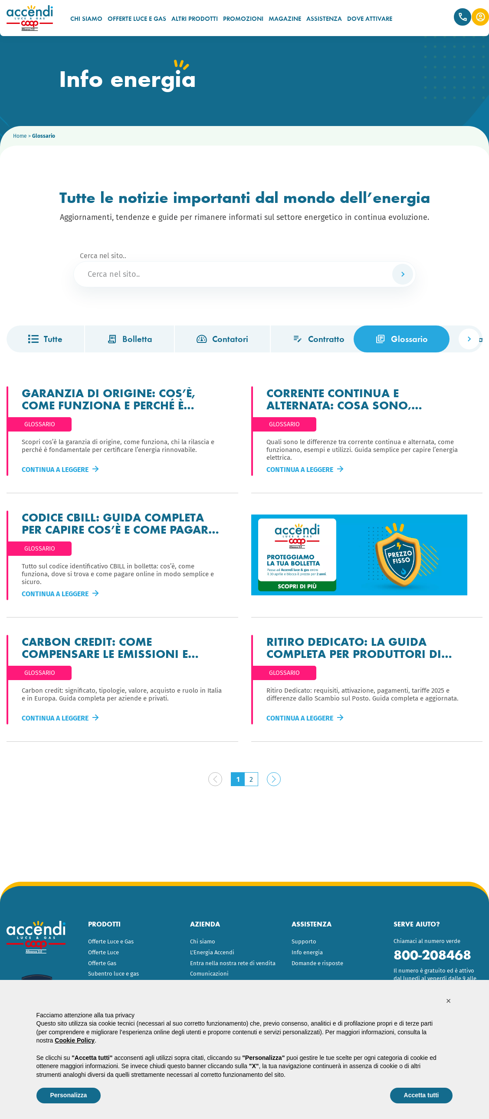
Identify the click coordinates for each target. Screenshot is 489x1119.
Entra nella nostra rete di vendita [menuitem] (233, 963)
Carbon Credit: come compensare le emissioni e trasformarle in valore (105, 647)
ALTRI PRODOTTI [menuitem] (194, 18)
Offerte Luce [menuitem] (103, 952)
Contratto (318, 339)
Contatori (222, 339)
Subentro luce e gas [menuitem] (113, 973)
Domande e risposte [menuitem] (317, 963)
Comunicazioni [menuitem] (209, 973)
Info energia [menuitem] (307, 952)
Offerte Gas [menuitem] (102, 963)
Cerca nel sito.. (103, 256)
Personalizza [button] (68, 1095)
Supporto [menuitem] (304, 941)
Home (20, 136)
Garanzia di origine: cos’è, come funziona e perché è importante (108, 398)
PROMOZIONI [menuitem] (243, 18)
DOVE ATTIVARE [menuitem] (369, 18)
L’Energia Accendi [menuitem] (212, 952)
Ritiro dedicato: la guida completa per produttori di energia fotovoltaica (353, 647)
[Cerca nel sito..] (244, 274)
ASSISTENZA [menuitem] (324, 18)
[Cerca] (402, 274)
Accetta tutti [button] (421, 1095)
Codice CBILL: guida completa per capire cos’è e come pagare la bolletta (118, 522)
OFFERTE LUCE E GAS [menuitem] (137, 18)
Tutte (45, 339)
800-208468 (432, 955)
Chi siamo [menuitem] (202, 941)
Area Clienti (480, 17)
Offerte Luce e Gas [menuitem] (111, 941)
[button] (449, 1001)
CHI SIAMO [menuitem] (86, 18)
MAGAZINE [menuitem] (285, 18)
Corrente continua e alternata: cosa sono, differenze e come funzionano (364, 398)
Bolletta (129, 339)
